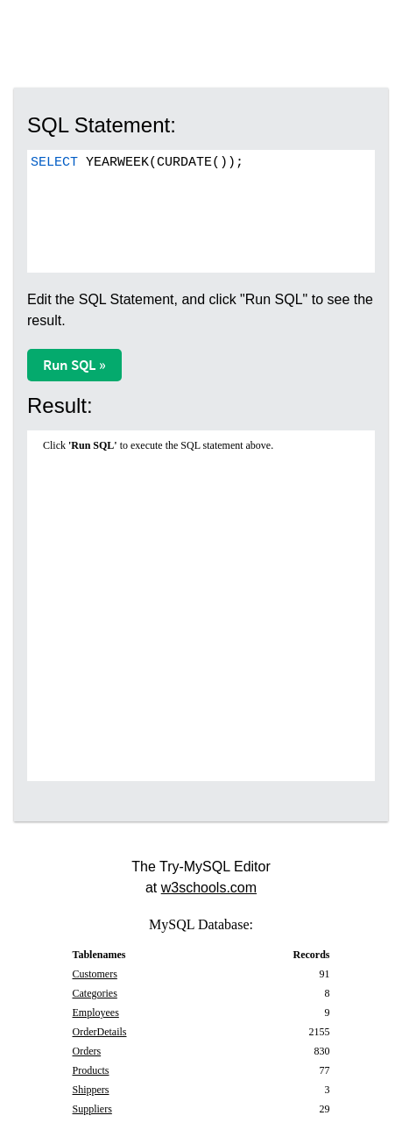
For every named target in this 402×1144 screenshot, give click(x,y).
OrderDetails (100, 1032)
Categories (95, 993)
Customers (95, 974)
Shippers (91, 1090)
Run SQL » (74, 364)
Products (91, 1070)
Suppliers (92, 1109)
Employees (96, 1012)
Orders (87, 1051)
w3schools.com (209, 887)
